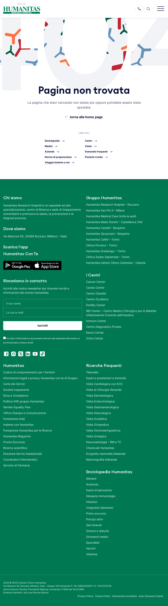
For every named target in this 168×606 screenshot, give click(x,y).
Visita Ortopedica (97, 424)
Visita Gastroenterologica (102, 407)
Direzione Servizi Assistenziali (22, 453)
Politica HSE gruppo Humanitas (23, 401)
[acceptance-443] (4, 338)
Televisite (92, 372)
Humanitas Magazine (17, 436)
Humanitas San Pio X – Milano (105, 210)
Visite (88, 146)
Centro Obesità (96, 293)
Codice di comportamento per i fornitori (29, 372)
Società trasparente (16, 389)
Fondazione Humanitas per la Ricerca (27, 430)
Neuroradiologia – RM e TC (103, 442)
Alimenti (91, 478)
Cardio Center (95, 287)
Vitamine (91, 554)
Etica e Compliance (15, 395)
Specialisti (92, 542)
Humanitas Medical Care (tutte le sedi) (111, 216)
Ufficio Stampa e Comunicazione (24, 413)
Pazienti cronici (94, 156)
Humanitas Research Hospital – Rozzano (112, 204)
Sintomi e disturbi (97, 531)
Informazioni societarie (124, 596)
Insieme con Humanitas (18, 424)
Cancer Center (95, 281)
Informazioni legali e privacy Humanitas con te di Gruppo (40, 378)
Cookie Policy (103, 596)
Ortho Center (94, 338)
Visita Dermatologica (99, 395)
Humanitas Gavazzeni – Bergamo (107, 233)
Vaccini (90, 548)
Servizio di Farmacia (16, 465)
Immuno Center (96, 321)
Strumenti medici (97, 536)
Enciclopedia (52, 140)
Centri (88, 140)
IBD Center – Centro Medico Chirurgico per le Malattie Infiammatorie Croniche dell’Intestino (121, 313)
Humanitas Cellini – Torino (102, 239)
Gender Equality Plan (17, 407)
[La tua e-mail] (42, 312)
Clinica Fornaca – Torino (101, 245)
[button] (160, 8)
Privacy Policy (85, 596)
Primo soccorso (96, 513)
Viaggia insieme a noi (57, 162)
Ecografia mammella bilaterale (105, 453)
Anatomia (92, 484)
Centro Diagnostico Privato (103, 326)
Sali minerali (94, 525)
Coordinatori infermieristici (20, 459)
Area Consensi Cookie (151, 596)
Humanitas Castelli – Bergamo (105, 227)
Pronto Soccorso (14, 442)
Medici (49, 146)
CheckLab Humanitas (100, 448)
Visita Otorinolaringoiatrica (103, 430)
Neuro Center (95, 332)
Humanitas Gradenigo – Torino (105, 251)
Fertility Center (95, 305)
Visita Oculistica (96, 418)
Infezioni (91, 501)
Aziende (49, 151)
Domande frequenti (96, 151)
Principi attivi (94, 519)
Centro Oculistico (97, 299)
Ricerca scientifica (15, 448)
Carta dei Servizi (14, 384)
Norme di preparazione (58, 156)
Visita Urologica (96, 436)
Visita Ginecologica (98, 413)
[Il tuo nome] (42, 303)
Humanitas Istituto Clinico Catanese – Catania (116, 262)
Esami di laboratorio (99, 490)
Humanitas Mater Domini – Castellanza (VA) (114, 222)
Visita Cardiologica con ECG (104, 384)
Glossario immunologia (100, 496)
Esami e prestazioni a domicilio (106, 378)
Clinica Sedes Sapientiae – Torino (107, 257)
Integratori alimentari (99, 507)
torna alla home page (86, 117)
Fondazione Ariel (14, 418)
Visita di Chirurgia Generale (103, 389)
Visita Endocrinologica (100, 401)
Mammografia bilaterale (101, 459)
